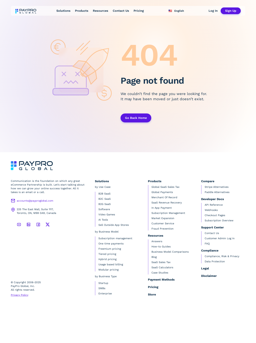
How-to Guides (161, 246)
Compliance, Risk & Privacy (222, 256)
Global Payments (162, 192)
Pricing (139, 10)
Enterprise (105, 293)
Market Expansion (162, 218)
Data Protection (215, 261)
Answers (156, 241)
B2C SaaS (104, 198)
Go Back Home (136, 118)
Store (152, 294)
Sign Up (230, 10)
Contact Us (121, 10)
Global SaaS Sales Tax (165, 186)
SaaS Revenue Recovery (166, 202)
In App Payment (161, 207)
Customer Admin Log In (220, 238)
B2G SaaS (104, 204)
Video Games (106, 214)
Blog (154, 256)
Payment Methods (161, 279)
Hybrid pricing (107, 259)
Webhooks (211, 209)
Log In (213, 10)
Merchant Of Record (164, 197)
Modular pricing (108, 269)
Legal (205, 268)
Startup (103, 283)
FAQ (207, 243)
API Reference (214, 204)
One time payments (111, 243)
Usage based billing (110, 264)
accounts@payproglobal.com (35, 200)
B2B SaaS (104, 193)
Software (104, 209)
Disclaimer (209, 276)
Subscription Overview (219, 220)
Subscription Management (168, 212)
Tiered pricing (107, 253)
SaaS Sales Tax (160, 262)
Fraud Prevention (162, 228)
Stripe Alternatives (216, 186)
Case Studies (159, 272)
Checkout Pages (215, 215)
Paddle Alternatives (217, 192)
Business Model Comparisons (170, 251)
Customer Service (162, 223)
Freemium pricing (109, 248)
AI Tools (103, 219)
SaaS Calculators (162, 267)
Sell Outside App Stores (113, 224)
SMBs (101, 288)
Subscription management (115, 238)
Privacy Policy (19, 294)
